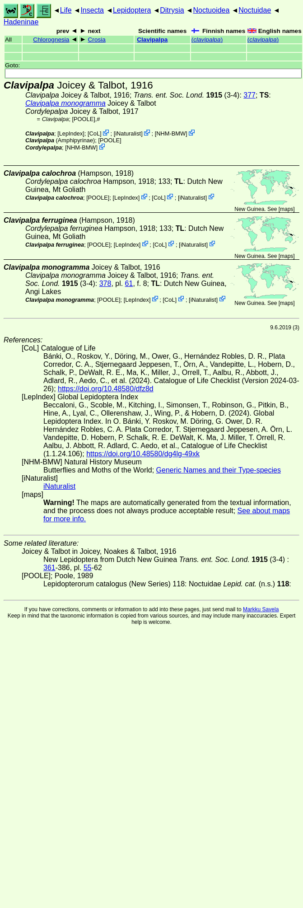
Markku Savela (261, 609)
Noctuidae (254, 10)
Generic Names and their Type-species (218, 470)
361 (49, 567)
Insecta (92, 10)
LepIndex (71, 133)
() (207, 39)
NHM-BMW (171, 133)
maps (286, 209)
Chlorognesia (51, 39)
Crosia (97, 39)
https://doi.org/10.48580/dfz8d (106, 389)
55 (88, 567)
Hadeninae (21, 22)
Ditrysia (172, 10)
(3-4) (187, 95)
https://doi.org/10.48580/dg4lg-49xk (143, 454)
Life (66, 10)
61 (129, 283)
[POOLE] (83, 119)
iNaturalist (128, 133)
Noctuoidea (211, 10)
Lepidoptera (132, 10)
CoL (94, 133)
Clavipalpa (152, 39)
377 (249, 95)
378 (105, 283)
